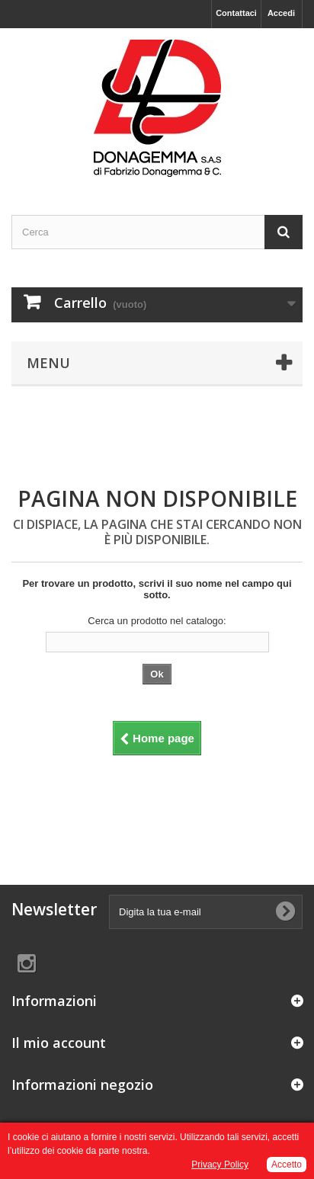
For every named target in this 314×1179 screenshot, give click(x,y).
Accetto (286, 1164)
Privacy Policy (219, 1164)
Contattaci (236, 13)
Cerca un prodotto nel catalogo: (157, 620)
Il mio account (58, 1042)
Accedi (281, 13)
